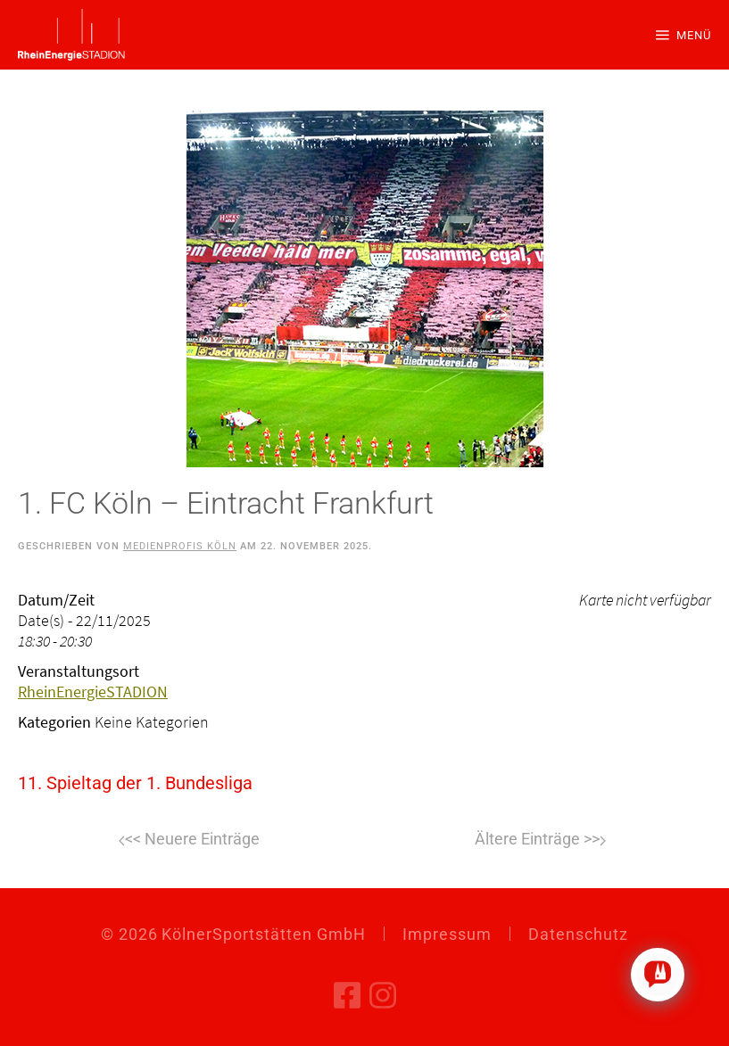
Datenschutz (578, 934)
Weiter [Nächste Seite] (540, 841)
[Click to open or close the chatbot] (657, 974)
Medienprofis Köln (179, 546)
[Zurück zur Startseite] (71, 35)
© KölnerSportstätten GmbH (233, 934)
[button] (683, 35)
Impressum (447, 934)
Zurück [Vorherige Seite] (189, 841)
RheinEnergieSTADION (93, 691)
